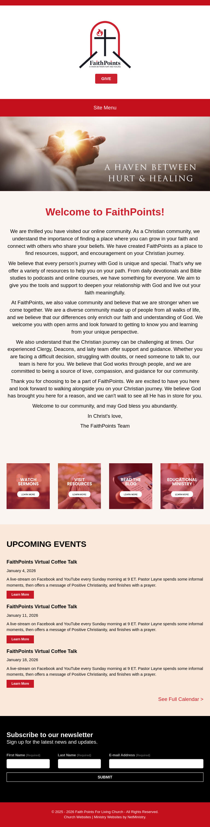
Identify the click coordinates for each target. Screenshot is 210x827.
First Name (23, 755)
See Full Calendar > (180, 699)
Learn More (20, 594)
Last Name (74, 755)
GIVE (106, 78)
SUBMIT (105, 777)
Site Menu (105, 107)
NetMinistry (136, 817)
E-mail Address (129, 755)
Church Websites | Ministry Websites (93, 817)
